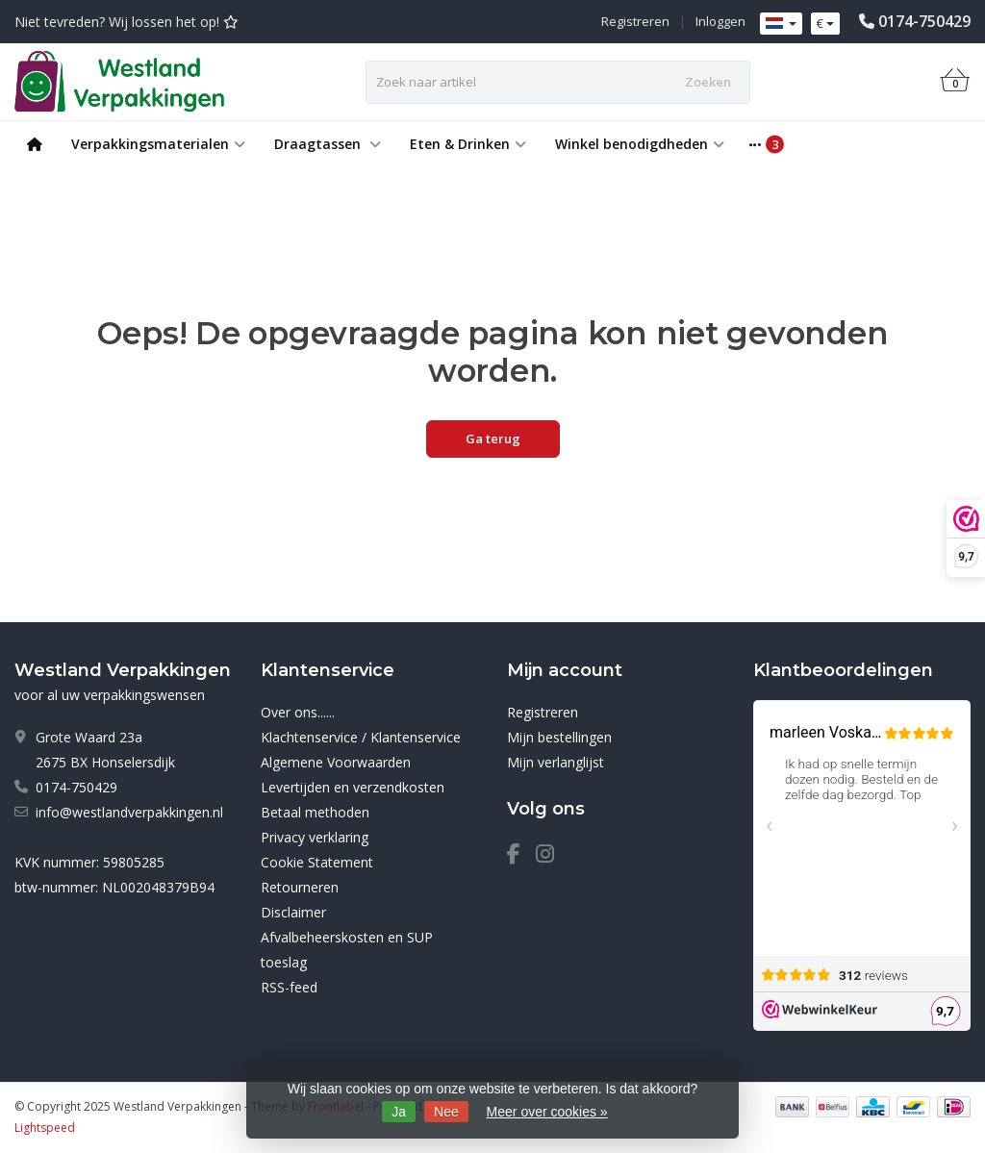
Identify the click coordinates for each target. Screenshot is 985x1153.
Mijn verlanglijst (555, 762)
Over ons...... (298, 712)
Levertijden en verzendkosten (352, 787)
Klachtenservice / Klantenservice (361, 737)
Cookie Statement (317, 862)
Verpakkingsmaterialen (158, 144)
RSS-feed (289, 987)
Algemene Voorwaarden (336, 762)
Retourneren (300, 887)
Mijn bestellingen (559, 737)
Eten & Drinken (468, 144)
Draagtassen (327, 144)
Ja (398, 1111)
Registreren (635, 21)
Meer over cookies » (547, 1111)
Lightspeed (44, 1127)
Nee (446, 1111)
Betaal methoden (315, 812)
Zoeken (708, 81)
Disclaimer (293, 912)
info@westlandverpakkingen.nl (129, 812)
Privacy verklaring (314, 837)
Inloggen (720, 21)
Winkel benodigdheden (639, 144)
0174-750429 (924, 21)
